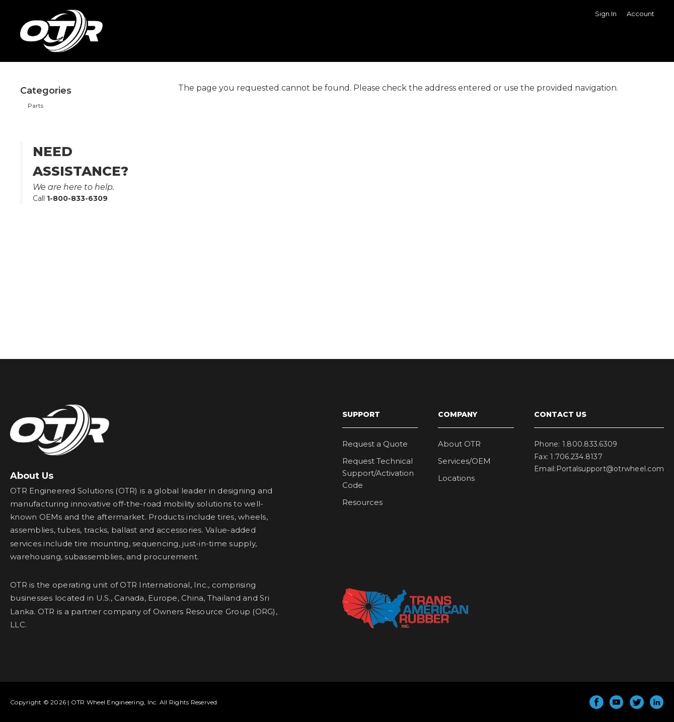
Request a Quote (375, 444)
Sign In (606, 14)
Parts (35, 105)
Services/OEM (464, 461)
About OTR (459, 444)
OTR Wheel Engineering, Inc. (54, 51)
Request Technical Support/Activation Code (378, 473)
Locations (456, 478)
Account (640, 14)
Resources (362, 502)
